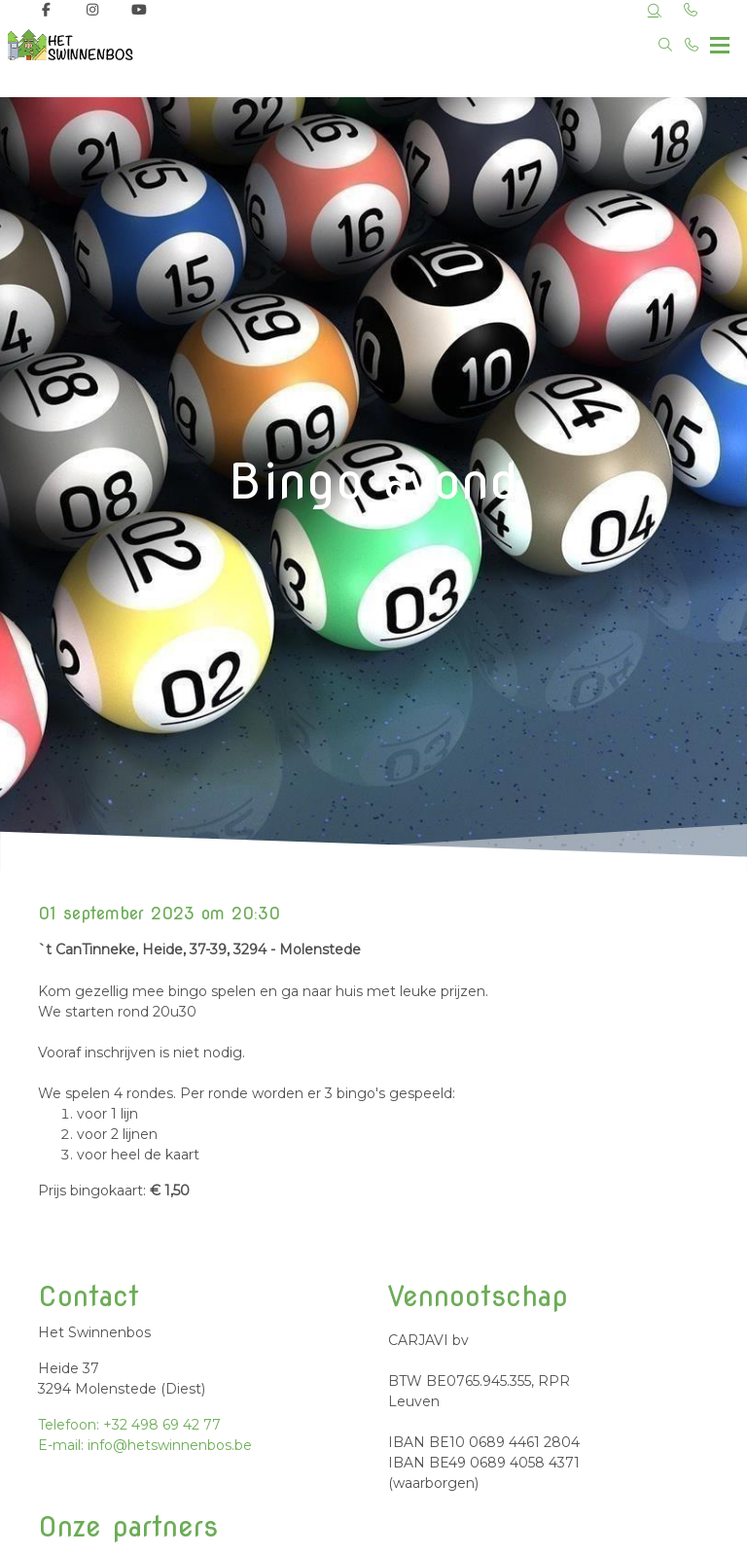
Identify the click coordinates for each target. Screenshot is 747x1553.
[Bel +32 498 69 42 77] (692, 45)
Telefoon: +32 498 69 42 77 (129, 1424)
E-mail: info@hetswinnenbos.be (145, 1445)
